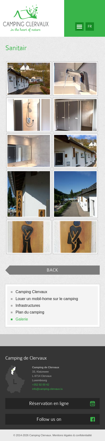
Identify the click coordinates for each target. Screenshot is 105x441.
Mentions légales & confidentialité (72, 435)
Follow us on (49, 419)
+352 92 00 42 (40, 384)
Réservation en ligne (49, 403)
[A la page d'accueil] (26, 18)
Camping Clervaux (31, 292)
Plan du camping (30, 312)
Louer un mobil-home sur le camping (47, 299)
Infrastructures (28, 305)
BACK (52, 269)
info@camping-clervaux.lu (47, 388)
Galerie (22, 319)
